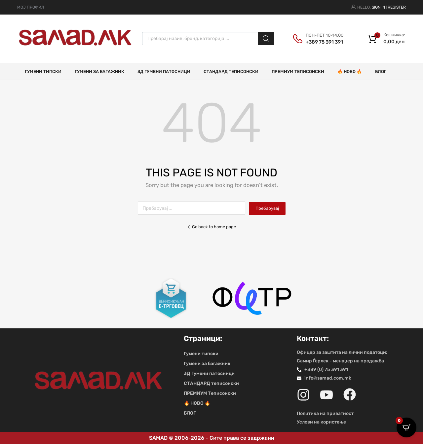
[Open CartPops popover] (406, 427)
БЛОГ (380, 71)
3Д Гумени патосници (163, 71)
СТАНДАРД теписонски (231, 71)
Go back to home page (211, 226)
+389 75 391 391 (322, 42)
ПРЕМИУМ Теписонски (298, 71)
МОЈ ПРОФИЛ (30, 7)
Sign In (378, 7)
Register (397, 7)
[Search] (266, 38)
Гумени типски (43, 71)
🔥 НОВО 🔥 (349, 71)
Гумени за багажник (99, 71)
